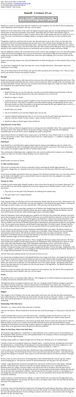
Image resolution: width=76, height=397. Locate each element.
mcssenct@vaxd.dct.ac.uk (22, 3)
